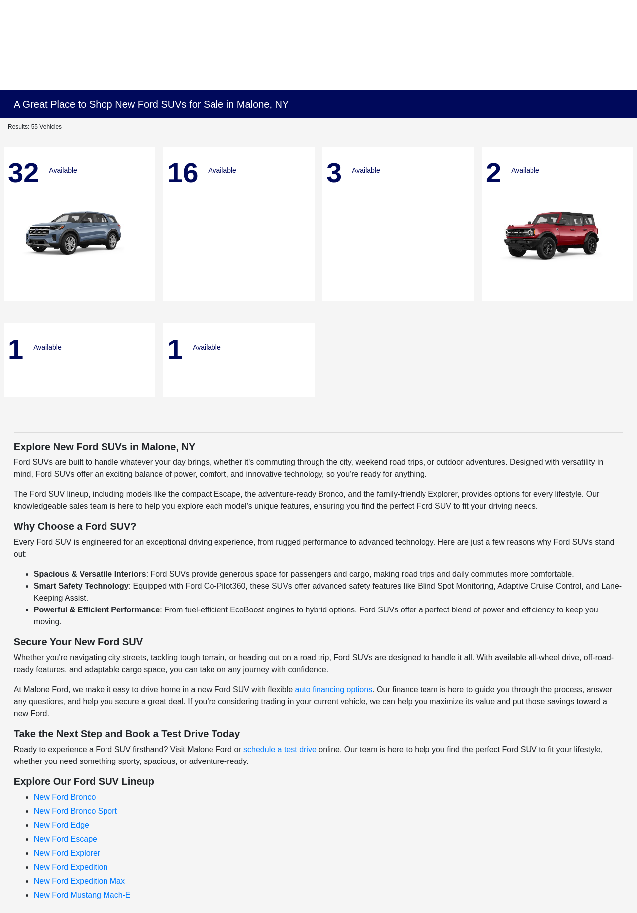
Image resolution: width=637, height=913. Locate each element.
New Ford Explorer (67, 853)
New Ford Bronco (65, 797)
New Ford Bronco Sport (75, 811)
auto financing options (333, 689)
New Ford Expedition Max (79, 881)
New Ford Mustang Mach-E (82, 895)
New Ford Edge (61, 825)
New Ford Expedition (71, 867)
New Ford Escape (65, 839)
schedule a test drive (280, 749)
